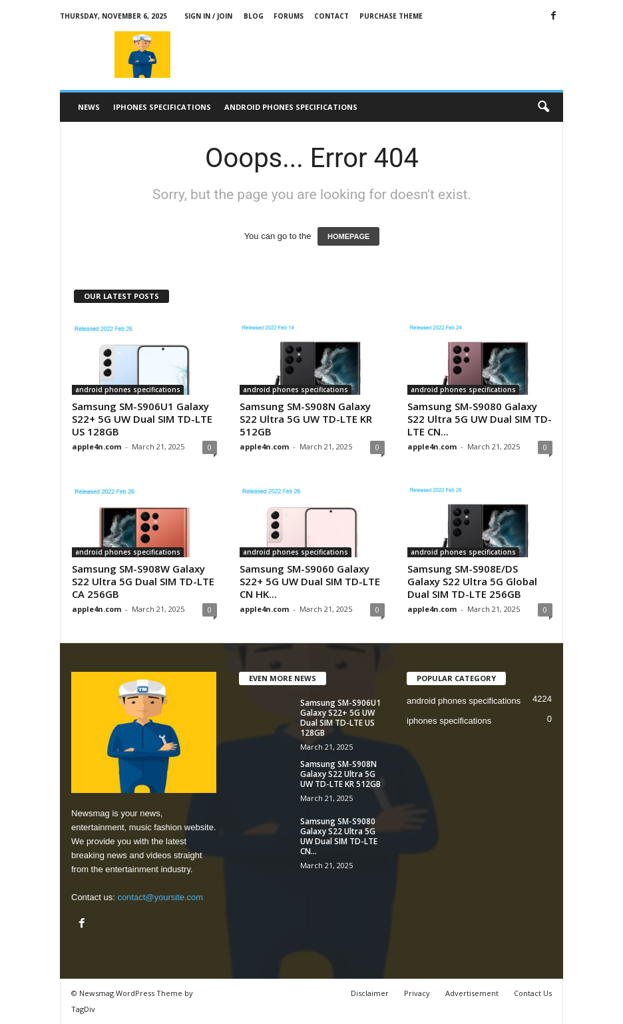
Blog (254, 16)
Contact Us (533, 993)
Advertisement (472, 993)
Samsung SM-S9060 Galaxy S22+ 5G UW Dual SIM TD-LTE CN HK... (310, 581)
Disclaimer (370, 993)
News (89, 107)
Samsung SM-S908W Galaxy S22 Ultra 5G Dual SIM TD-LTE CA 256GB (143, 581)
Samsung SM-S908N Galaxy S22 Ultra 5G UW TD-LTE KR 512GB (306, 418)
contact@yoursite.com (160, 897)
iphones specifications (162, 107)
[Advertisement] (394, 55)
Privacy (417, 993)
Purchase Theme (391, 16)
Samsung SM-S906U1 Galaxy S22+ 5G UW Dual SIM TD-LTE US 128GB (142, 418)
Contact (331, 16)
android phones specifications (290, 107)
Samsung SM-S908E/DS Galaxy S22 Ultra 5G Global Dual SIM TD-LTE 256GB (472, 581)
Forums (289, 16)
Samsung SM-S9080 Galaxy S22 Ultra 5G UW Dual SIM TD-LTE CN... (479, 418)
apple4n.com (96, 446)
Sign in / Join (208, 16)
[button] (543, 107)
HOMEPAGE (348, 236)
